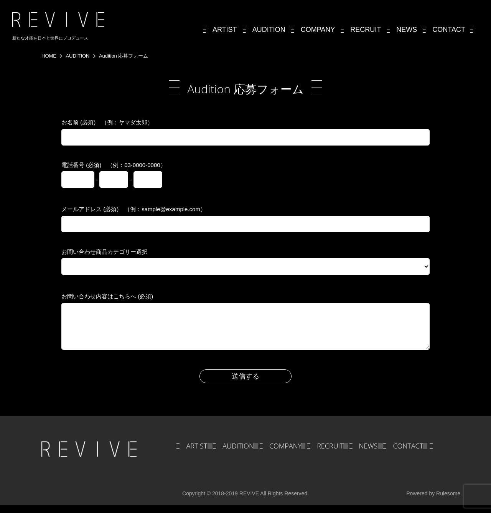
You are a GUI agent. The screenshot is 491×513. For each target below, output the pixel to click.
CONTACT (408, 453)
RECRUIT (330, 453)
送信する (245, 384)
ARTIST (196, 453)
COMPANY (285, 453)
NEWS (368, 453)
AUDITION (238, 453)
